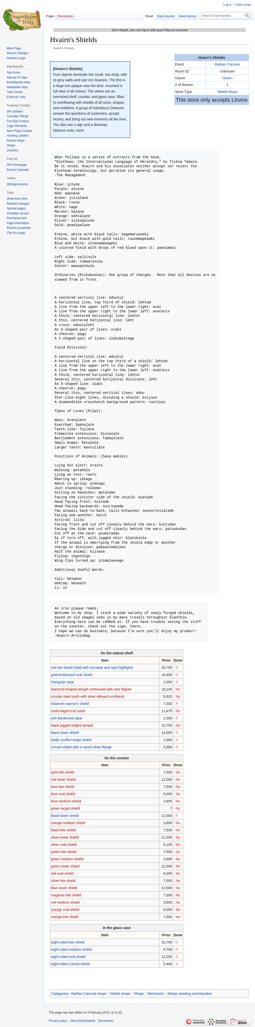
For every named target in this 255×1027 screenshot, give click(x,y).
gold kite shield (62, 772)
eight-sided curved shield (70, 964)
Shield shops (227, 92)
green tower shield (65, 866)
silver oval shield (64, 845)
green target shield (65, 808)
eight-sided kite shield (68, 942)
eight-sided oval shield (68, 957)
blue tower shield (64, 888)
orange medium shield (68, 823)
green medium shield (67, 859)
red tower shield (63, 779)
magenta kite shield (66, 895)
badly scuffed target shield (71, 740)
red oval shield (62, 873)
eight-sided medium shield (71, 949)
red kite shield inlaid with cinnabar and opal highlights (92, 668)
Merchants (156, 994)
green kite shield (63, 852)
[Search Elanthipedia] (225, 15)
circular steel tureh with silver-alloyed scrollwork (88, 696)
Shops (139, 994)
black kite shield (63, 830)
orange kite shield (64, 917)
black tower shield (65, 733)
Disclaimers (106, 1021)
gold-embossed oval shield (71, 675)
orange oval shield (65, 910)
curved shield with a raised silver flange (81, 747)
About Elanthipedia (82, 1021)
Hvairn (227, 78)
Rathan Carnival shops (89, 994)
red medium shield (65, 902)
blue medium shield (66, 801)
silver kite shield (63, 881)
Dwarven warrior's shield (70, 704)
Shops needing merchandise (190, 994)
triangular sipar (62, 682)
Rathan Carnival (227, 64)
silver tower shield (65, 837)
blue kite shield (62, 787)
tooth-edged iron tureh (68, 711)
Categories (60, 994)
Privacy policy (58, 1021)
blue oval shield (63, 794)
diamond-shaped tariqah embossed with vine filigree (91, 689)
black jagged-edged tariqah (72, 725)
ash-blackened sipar (66, 718)
